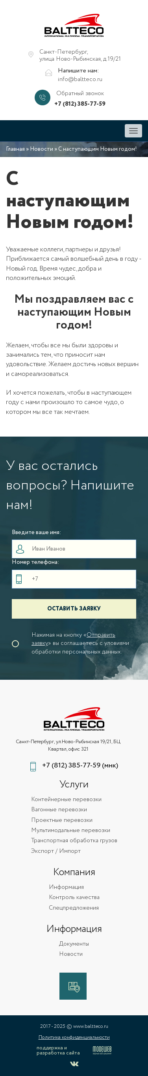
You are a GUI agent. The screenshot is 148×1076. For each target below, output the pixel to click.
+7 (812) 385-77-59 (79, 104)
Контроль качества (74, 898)
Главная (15, 149)
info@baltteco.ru (80, 80)
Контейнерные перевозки (66, 800)
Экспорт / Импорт (56, 851)
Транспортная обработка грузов (74, 841)
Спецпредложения (74, 908)
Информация (66, 887)
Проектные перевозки (61, 820)
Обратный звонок (80, 94)
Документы (74, 944)
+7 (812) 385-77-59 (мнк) (80, 766)
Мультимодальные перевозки (70, 831)
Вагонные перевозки (59, 810)
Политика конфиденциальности (74, 1037)
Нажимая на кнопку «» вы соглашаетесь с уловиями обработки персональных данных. (80, 643)
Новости (41, 149)
